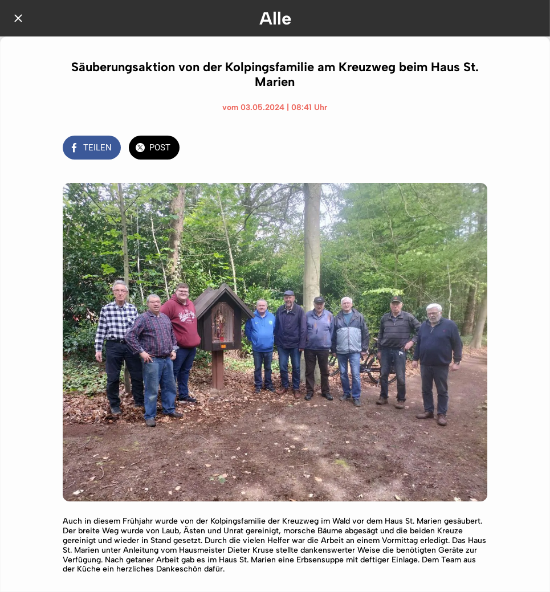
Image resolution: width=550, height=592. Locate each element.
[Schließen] (18, 18)
